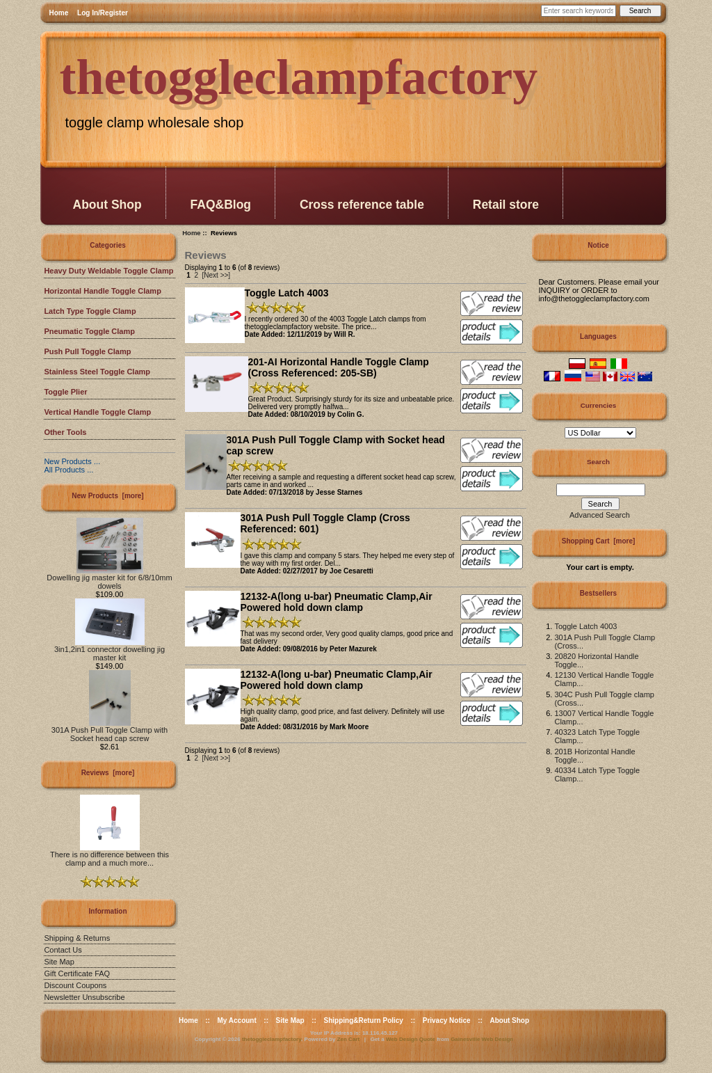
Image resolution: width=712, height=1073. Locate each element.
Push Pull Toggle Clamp (87, 351)
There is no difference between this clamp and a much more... (109, 855)
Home (59, 13)
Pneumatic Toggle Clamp (89, 331)
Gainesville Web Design (482, 1039)
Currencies (599, 405)
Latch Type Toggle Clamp (90, 311)
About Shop (107, 205)
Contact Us (62, 950)
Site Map (59, 961)
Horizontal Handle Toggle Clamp (102, 291)
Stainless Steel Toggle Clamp (97, 371)
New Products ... (72, 461)
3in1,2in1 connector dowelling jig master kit (109, 650)
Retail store (506, 205)
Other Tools (65, 432)
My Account (236, 1020)
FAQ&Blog (221, 205)
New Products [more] (107, 496)
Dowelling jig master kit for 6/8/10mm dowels (109, 578)
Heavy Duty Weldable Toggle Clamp (108, 271)
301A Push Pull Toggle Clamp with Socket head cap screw (109, 730)
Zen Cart (348, 1039)
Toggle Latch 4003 (585, 626)
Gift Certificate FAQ (77, 973)
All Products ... (68, 470)
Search (598, 462)
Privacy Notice (447, 1020)
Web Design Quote (410, 1039)
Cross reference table (362, 205)
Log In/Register (102, 13)
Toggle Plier (65, 392)
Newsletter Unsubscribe (84, 997)
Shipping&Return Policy (363, 1020)
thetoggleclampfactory (271, 1039)
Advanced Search (599, 515)
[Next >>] (216, 275)
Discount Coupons (75, 985)
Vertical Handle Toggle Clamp (97, 412)
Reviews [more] (108, 773)
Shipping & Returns (77, 938)
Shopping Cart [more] (599, 541)
